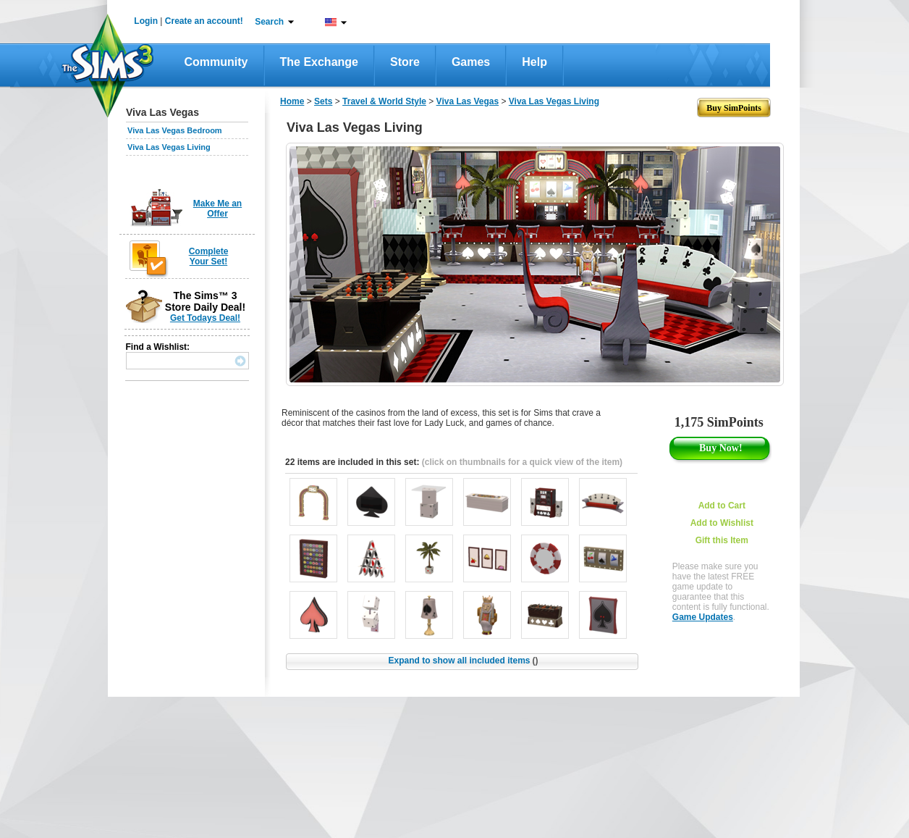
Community (216, 62)
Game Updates (702, 617)
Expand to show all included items (463, 660)
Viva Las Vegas (467, 101)
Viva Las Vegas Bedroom (174, 130)
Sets (323, 101)
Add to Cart (721, 505)
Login (146, 21)
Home (292, 101)
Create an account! (204, 21)
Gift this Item (722, 540)
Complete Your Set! (209, 256)
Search (269, 22)
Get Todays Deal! (205, 318)
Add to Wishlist (721, 523)
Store (405, 62)
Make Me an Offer (217, 208)
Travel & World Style (384, 101)
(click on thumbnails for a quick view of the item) (522, 462)
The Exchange (319, 62)
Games (471, 62)
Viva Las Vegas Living (169, 147)
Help (534, 62)
